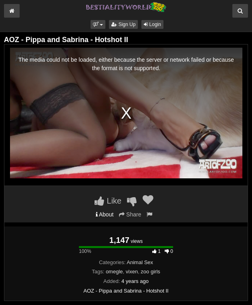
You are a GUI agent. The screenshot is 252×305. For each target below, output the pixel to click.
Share (130, 214)
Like (108, 200)
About (105, 214)
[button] (98, 24)
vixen (132, 272)
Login (152, 24)
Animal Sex (140, 262)
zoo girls (150, 272)
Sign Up (123, 24)
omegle (114, 272)
